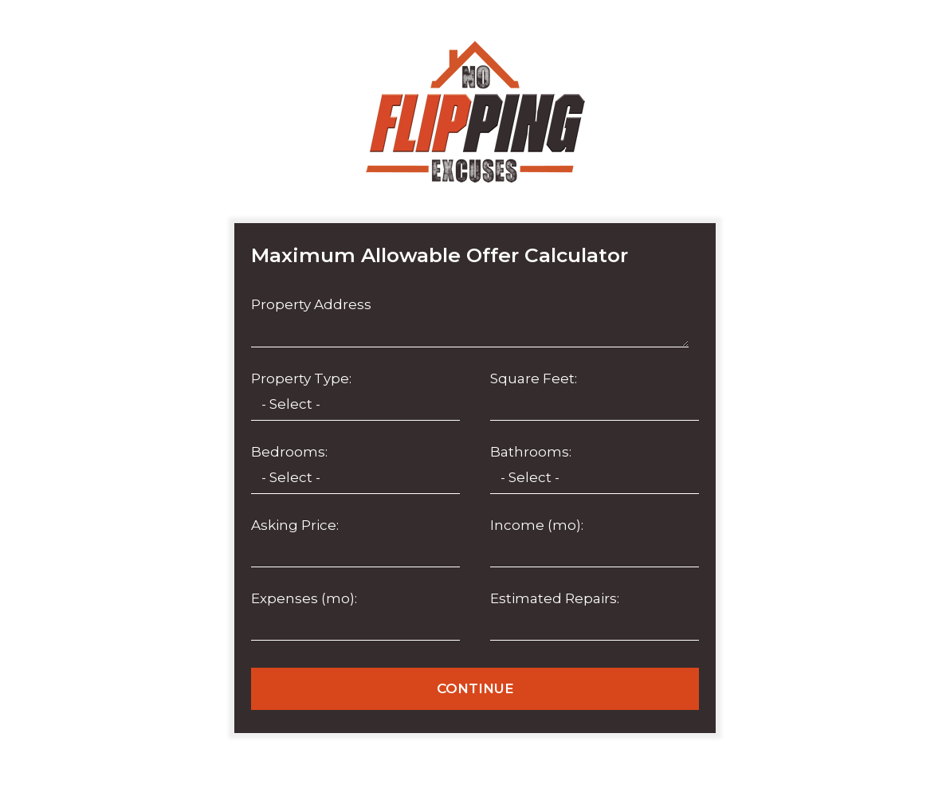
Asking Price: (295, 525)
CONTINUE (475, 688)
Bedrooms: (289, 452)
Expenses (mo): (304, 598)
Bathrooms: (530, 452)
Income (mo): (536, 525)
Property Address (311, 304)
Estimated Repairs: (554, 598)
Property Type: (301, 378)
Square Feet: (533, 378)
